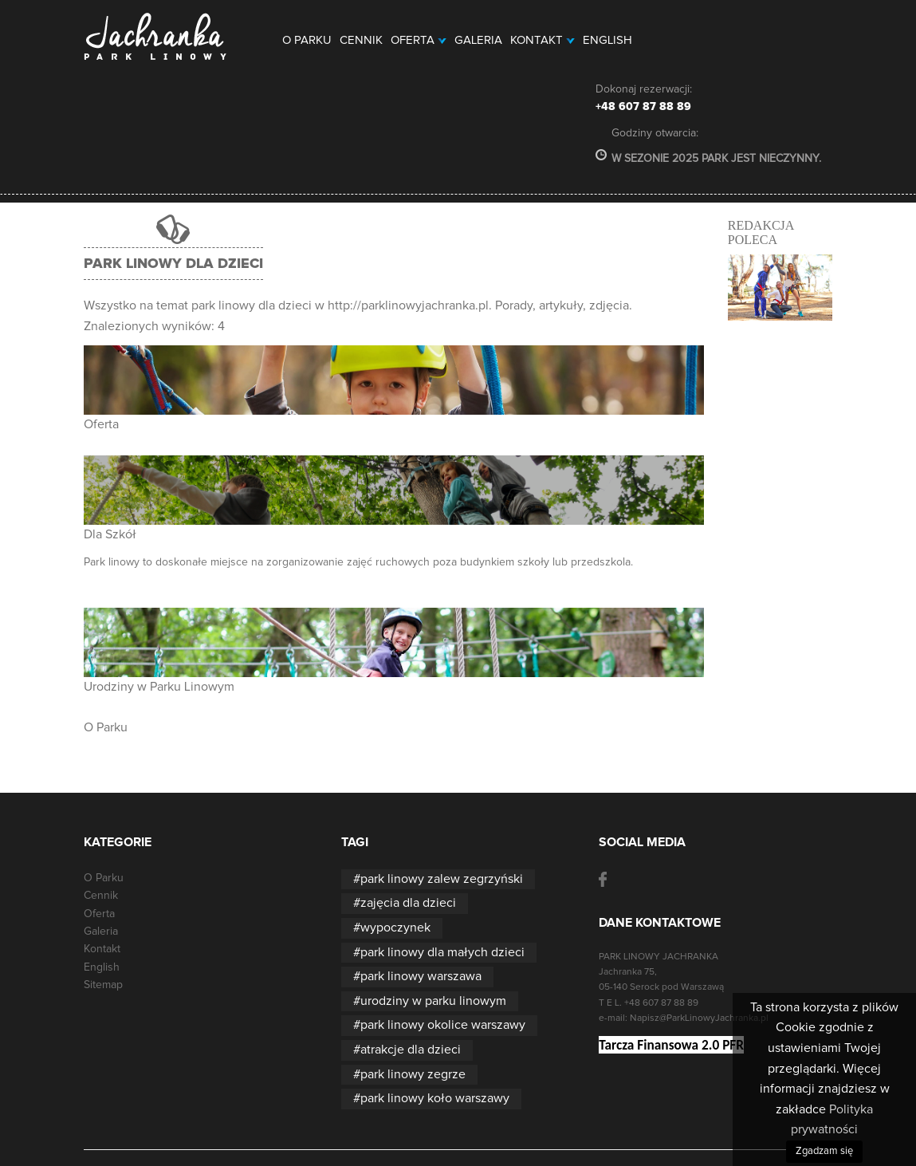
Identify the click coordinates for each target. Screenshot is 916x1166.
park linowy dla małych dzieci (442, 952)
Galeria (478, 40)
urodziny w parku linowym (433, 1001)
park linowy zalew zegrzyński (441, 879)
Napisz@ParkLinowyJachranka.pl (699, 1018)
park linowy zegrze (413, 1074)
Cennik (361, 40)
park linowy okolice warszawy (442, 1024)
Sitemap (103, 985)
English (607, 40)
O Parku (307, 40)
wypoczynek (395, 927)
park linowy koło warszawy (434, 1098)
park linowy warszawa (421, 976)
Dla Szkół (110, 534)
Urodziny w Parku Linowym (159, 686)
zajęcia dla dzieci (408, 902)
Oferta (418, 40)
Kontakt (542, 40)
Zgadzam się (824, 1151)
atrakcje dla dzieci (410, 1049)
